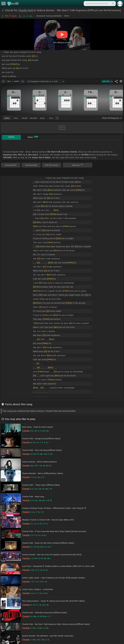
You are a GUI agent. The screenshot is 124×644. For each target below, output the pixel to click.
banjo (42, 118)
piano (16, 118)
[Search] (113, 3)
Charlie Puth (25, 10)
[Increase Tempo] (23, 81)
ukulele (24, 118)
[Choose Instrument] (57, 118)
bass (51, 118)
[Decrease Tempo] (3, 81)
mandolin (33, 118)
